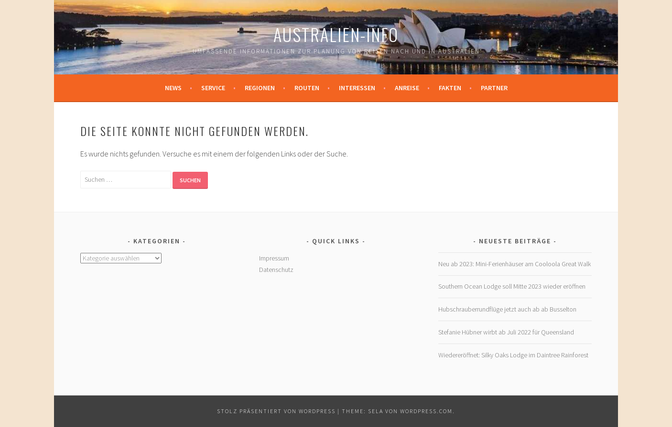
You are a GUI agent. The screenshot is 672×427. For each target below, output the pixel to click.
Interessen (357, 87)
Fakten (450, 87)
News (173, 87)
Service (213, 87)
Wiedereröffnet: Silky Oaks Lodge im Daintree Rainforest (513, 355)
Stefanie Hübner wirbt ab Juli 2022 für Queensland (506, 332)
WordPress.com (426, 411)
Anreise (407, 87)
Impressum (274, 258)
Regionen (260, 87)
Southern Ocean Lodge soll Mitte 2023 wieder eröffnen (511, 286)
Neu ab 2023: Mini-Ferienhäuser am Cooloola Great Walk (514, 264)
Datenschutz (276, 269)
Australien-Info (336, 34)
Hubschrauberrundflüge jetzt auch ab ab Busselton (507, 309)
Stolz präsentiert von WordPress (276, 411)
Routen (306, 87)
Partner (494, 87)
